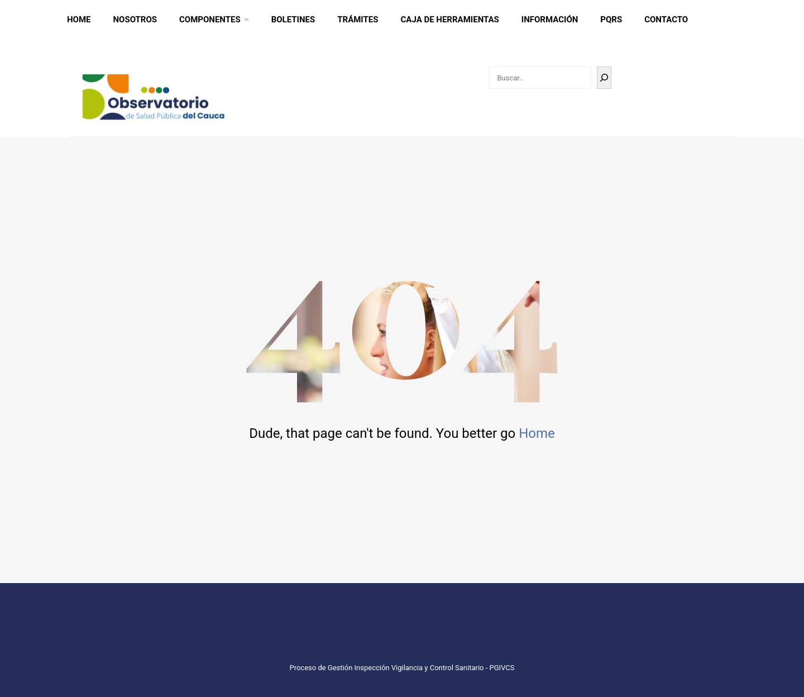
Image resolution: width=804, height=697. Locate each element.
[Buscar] (604, 77)
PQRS (611, 20)
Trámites (357, 20)
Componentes (210, 20)
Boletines (293, 20)
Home (79, 20)
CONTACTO (666, 20)
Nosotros (135, 20)
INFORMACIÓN (549, 20)
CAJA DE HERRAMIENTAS (450, 20)
